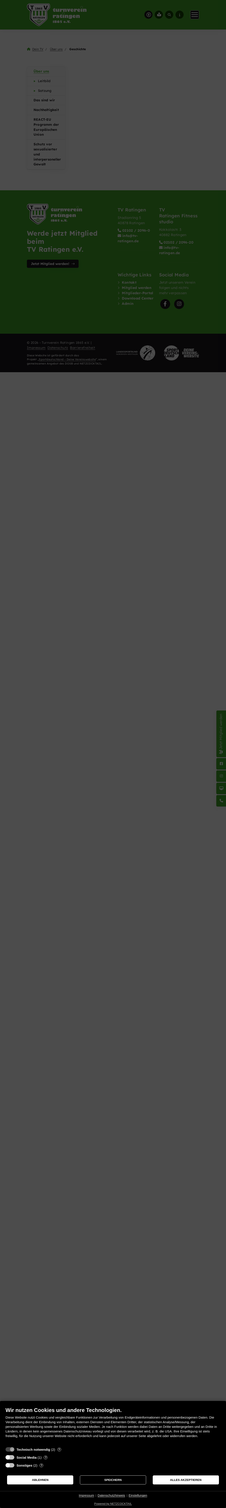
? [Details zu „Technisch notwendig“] (59, 1449)
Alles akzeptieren (186, 1480)
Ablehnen (40, 1480)
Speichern (113, 1480)
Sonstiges (24, 1465)
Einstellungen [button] (138, 1495)
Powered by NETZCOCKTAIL (113, 1503)
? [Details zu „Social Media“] (46, 1457)
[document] (113, 1426)
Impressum (86, 1495)
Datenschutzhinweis (111, 1495)
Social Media (27, 1457)
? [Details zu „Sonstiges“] (41, 1465)
